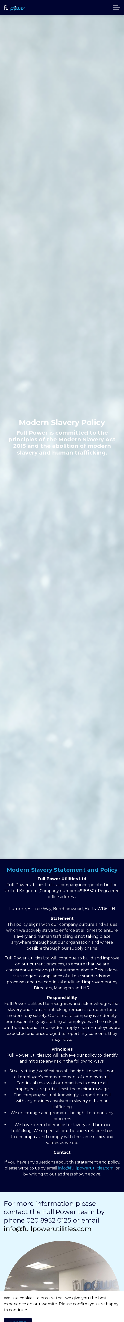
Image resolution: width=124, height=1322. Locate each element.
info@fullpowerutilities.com (86, 1168)
